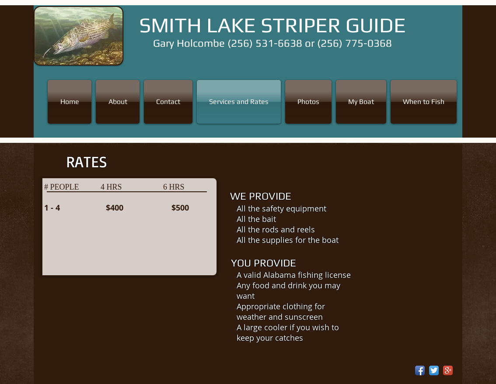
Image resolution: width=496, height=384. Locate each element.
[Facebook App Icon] (420, 370)
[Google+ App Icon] (448, 370)
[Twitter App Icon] (434, 370)
